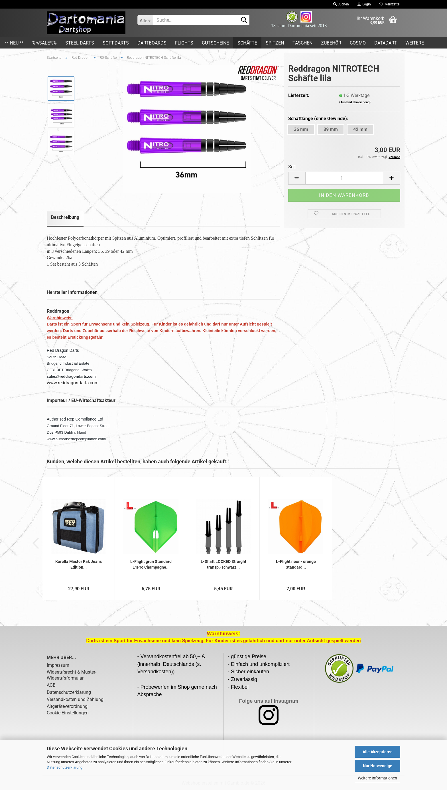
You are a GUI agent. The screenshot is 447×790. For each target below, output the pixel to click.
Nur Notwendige (377, 765)
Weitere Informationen (377, 778)
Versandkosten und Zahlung (75, 699)
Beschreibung (65, 217)
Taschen (302, 43)
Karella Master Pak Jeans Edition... (78, 564)
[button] (296, 178)
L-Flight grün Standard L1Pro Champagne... (151, 564)
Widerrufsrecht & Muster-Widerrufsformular (71, 675)
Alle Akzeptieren (378, 751)
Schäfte (247, 43)
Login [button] (364, 4)
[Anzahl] (344, 178)
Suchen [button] (341, 4)
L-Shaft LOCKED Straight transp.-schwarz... (223, 564)
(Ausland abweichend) (355, 102)
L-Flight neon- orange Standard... (296, 564)
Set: (292, 166)
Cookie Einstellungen (68, 713)
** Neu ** (14, 43)
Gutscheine (215, 43)
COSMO (358, 43)
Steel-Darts (79, 43)
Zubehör (331, 43)
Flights (184, 43)
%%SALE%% (44, 43)
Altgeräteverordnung (67, 706)
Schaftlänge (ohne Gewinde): (318, 118)
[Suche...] (145, 20)
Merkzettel (389, 4)
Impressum (58, 665)
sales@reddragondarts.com (71, 376)
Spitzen (275, 43)
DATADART (385, 43)
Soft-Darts (116, 43)
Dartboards (151, 43)
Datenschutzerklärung (64, 767)
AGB (51, 685)
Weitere (414, 43)
